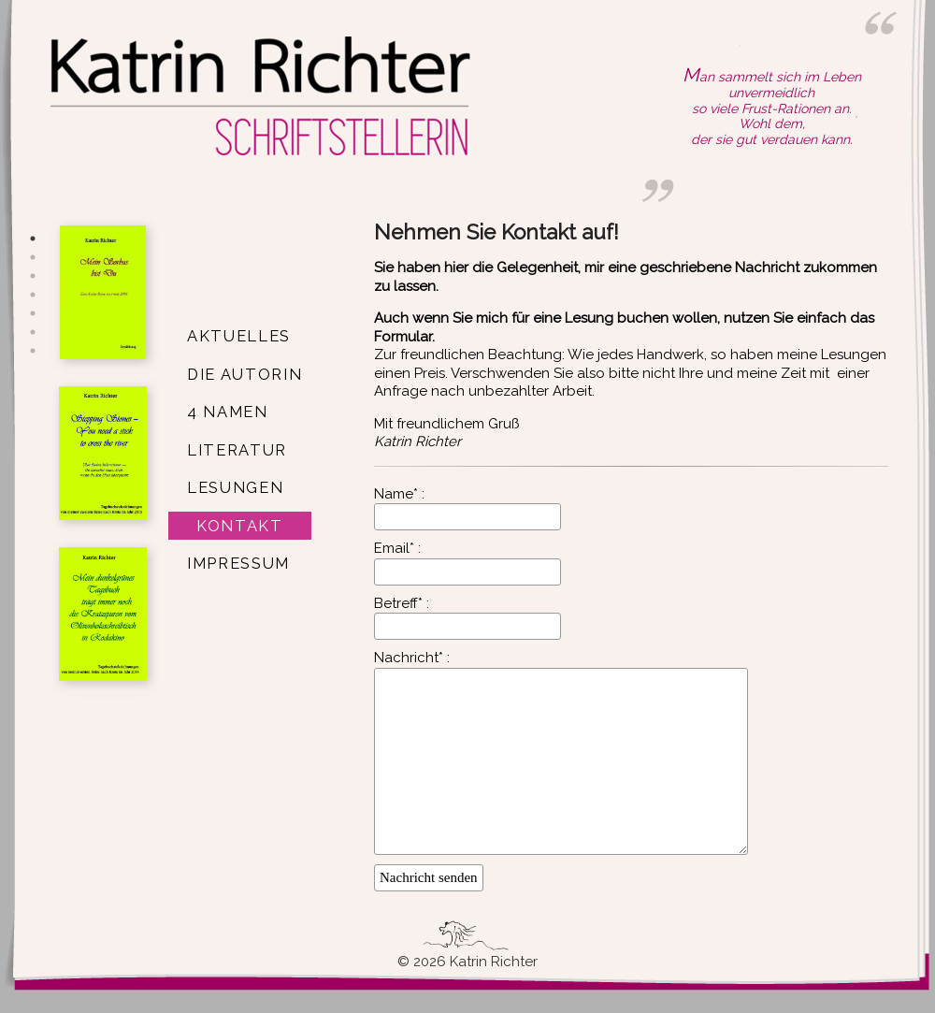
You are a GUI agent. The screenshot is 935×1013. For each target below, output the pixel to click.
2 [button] (32, 257)
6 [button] (32, 332)
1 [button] (32, 238)
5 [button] (32, 313)
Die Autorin (244, 374)
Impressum (238, 563)
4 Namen (227, 411)
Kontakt (239, 525)
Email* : (397, 548)
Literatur (237, 450)
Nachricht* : (412, 657)
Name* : (399, 493)
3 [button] (32, 276)
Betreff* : (401, 603)
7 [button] (32, 350)
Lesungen (235, 487)
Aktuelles (239, 335)
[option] (103, 295)
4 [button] (32, 294)
